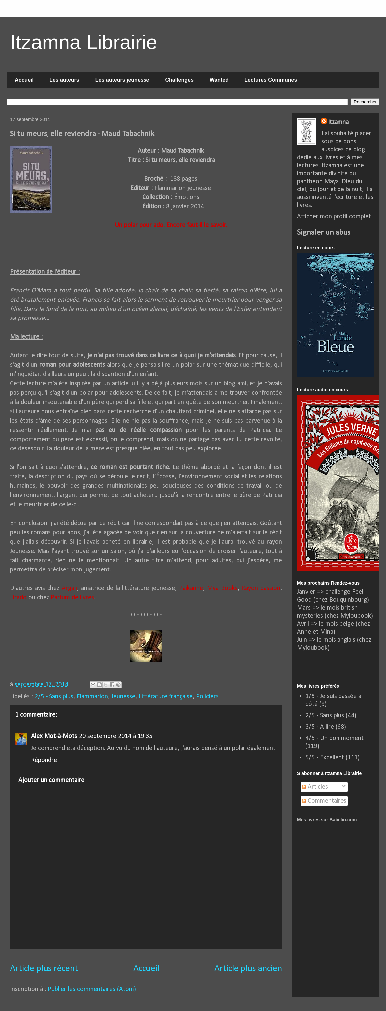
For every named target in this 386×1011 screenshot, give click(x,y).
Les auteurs (64, 80)
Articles (315, 787)
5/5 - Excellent (324, 757)
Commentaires (324, 801)
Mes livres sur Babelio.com (327, 819)
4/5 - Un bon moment (334, 738)
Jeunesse (123, 697)
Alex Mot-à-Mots (54, 736)
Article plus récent (44, 968)
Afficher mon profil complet (334, 216)
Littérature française (166, 697)
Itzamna (338, 122)
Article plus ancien (248, 968)
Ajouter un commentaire (51, 780)
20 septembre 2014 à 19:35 (115, 736)
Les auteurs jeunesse (122, 80)
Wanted (219, 80)
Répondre (44, 760)
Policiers (207, 697)
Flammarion (92, 697)
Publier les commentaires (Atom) (92, 989)
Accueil (24, 80)
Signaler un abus (323, 233)
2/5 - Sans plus (54, 697)
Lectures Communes (270, 80)
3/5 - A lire (319, 727)
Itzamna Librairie (83, 42)
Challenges (179, 80)
